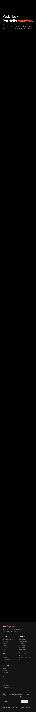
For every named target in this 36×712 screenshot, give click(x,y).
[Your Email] (12, 702)
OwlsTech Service (19, 708)
